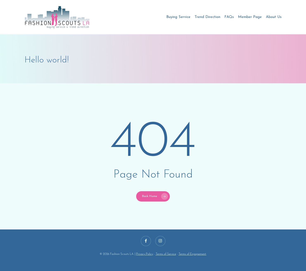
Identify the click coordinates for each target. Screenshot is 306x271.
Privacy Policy (144, 254)
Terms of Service (166, 254)
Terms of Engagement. (192, 254)
